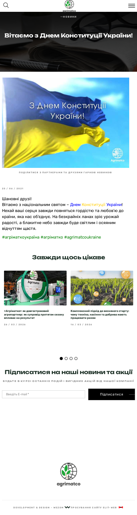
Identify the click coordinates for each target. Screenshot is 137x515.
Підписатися (111, 394)
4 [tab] (76, 358)
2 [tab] (66, 358)
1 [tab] (61, 358)
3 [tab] (71, 358)
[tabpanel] (35, 298)
